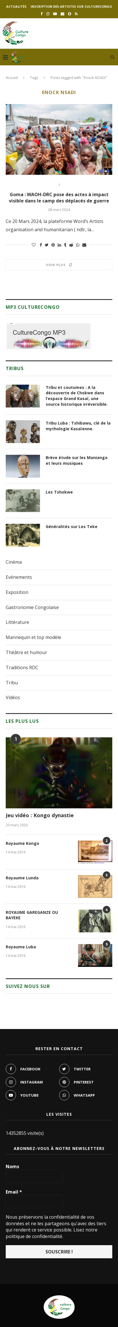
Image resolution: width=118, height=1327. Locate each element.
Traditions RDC (22, 667)
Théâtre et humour (26, 652)
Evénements (19, 577)
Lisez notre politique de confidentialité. (51, 1233)
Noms (12, 1166)
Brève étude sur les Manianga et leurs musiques (76, 460)
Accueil (12, 77)
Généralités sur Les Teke (71, 526)
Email (14, 1192)
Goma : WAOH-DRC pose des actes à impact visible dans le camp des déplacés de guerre (59, 197)
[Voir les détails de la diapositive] (48, 336)
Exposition (17, 592)
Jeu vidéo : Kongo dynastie (40, 815)
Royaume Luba (21, 946)
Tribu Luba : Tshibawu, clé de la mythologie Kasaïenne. (78, 425)
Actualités (16, 6)
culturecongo (87, 1312)
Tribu (12, 682)
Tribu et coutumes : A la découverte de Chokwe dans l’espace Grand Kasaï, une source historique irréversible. (77, 396)
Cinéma (14, 562)
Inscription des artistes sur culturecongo (71, 6)
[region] (48, 336)
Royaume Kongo (22, 843)
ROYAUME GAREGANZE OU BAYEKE (32, 915)
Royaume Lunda (22, 877)
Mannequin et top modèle (33, 637)
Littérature (17, 622)
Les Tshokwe (59, 492)
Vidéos (13, 697)
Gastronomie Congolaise (32, 607)
